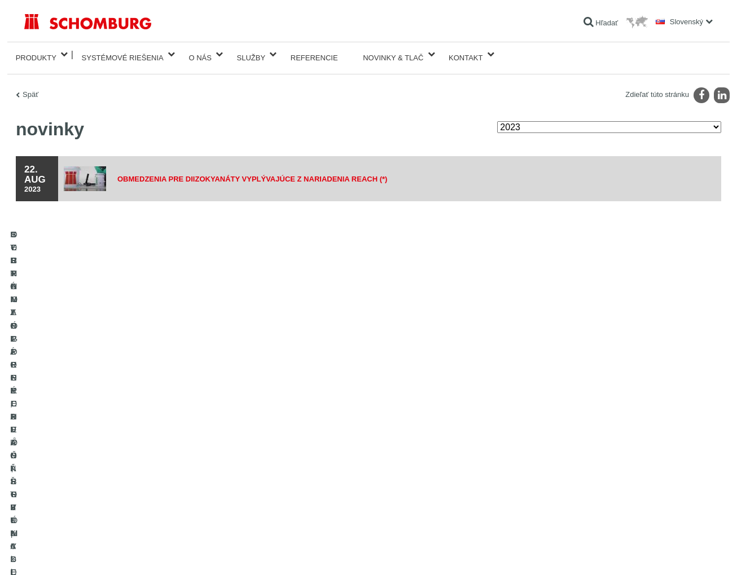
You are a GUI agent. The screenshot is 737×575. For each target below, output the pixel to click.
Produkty (36, 54)
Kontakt (465, 54)
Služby (251, 54)
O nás (199, 54)
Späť (30, 87)
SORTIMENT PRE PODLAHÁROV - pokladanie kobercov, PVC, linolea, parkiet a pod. (131, 468)
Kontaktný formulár (288, 443)
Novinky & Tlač (393, 54)
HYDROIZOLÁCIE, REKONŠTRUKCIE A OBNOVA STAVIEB (115, 409)
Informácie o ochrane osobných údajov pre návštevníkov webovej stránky (169, 552)
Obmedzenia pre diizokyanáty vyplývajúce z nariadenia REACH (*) (262, 171)
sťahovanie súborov (289, 426)
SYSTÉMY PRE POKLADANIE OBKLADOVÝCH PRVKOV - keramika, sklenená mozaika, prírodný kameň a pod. (130, 434)
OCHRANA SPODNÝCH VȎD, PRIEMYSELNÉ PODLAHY (112, 494)
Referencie (314, 54)
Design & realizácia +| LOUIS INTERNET (667, 552)
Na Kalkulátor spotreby (294, 409)
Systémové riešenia (123, 54)
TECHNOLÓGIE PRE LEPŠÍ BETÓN (79, 511)
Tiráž (61, 552)
